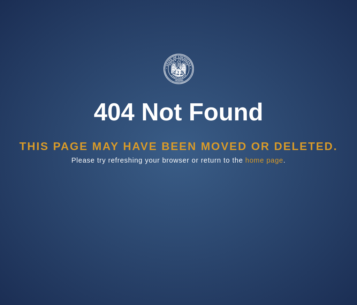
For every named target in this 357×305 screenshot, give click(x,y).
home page (264, 160)
